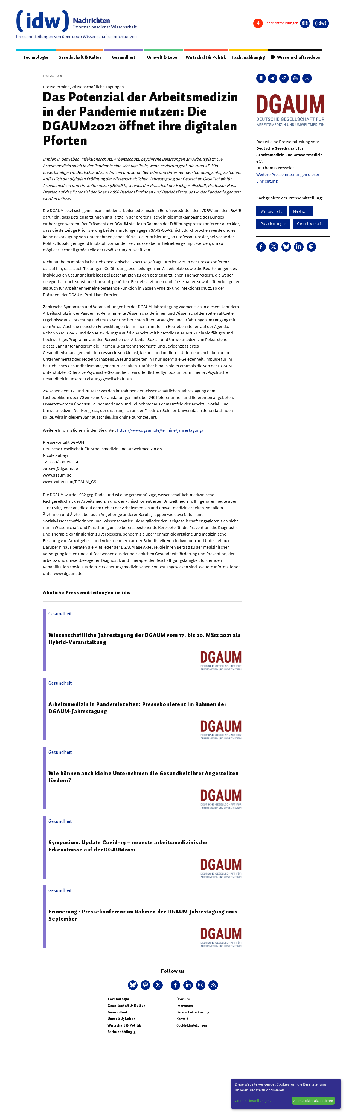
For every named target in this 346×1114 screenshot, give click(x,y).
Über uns (183, 999)
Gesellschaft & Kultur (79, 57)
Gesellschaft (310, 223)
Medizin (301, 211)
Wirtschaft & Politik (206, 57)
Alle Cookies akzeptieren (313, 1100)
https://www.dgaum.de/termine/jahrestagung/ (160, 430)
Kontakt (182, 1018)
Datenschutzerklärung (192, 1012)
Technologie (35, 57)
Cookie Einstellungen (191, 1025)
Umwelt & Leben (163, 57)
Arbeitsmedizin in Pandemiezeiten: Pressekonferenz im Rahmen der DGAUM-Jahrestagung (137, 707)
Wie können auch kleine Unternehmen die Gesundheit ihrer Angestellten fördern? (143, 776)
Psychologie (273, 223)
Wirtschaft (271, 211)
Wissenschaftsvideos (295, 57)
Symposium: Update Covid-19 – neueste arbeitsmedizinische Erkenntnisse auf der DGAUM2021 (127, 846)
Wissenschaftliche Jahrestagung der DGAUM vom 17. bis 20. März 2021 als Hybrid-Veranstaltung (144, 638)
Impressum (184, 1005)
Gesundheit (123, 57)
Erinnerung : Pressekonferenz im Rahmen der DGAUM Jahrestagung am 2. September (144, 915)
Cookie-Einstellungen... (253, 1100)
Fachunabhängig (248, 57)
